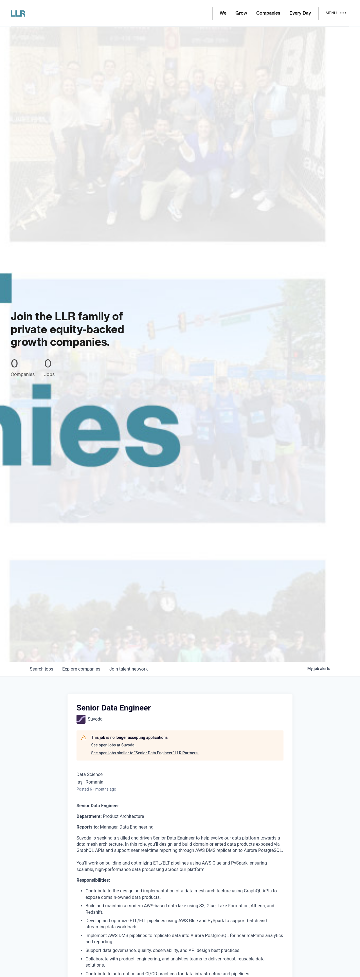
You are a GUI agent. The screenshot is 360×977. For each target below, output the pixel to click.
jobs (41, 669)
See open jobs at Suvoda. (113, 745)
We (223, 13)
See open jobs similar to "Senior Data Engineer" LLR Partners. (145, 753)
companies (81, 669)
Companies (268, 13)
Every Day (300, 13)
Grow (241, 13)
